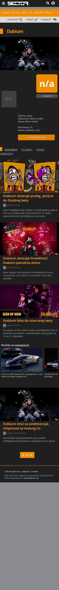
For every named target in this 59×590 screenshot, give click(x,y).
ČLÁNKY (26, 150)
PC (4, 205)
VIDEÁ (24, 12)
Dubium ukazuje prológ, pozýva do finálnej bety (28, 197)
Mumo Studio (36, 118)
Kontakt (34, 471)
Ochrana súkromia (12, 471)
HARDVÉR (38, 12)
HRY (30, 12)
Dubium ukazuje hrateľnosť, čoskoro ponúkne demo (25, 260)
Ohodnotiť (47, 96)
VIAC (27, 455)
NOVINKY (5, 12)
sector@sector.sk (31, 478)
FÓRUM (47, 12)
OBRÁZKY (6, 154)
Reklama (25, 471)
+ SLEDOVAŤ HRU (36, 137)
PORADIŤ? (46, 19)
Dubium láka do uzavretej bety (28, 320)
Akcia (29, 115)
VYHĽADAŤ (12, 19)
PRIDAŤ (30, 19)
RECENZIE (15, 12)
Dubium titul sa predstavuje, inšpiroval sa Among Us (26, 425)
